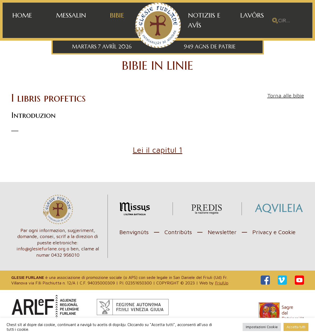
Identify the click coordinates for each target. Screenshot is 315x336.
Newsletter (222, 232)
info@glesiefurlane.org (41, 248)
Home (22, 15)
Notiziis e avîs (204, 20)
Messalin (71, 15)
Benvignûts (134, 232)
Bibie (117, 15)
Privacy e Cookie (274, 232)
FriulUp (221, 282)
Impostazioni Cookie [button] (262, 327)
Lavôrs (252, 15)
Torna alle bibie (285, 95)
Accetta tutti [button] (296, 327)
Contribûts (178, 232)
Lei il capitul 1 (157, 149)
